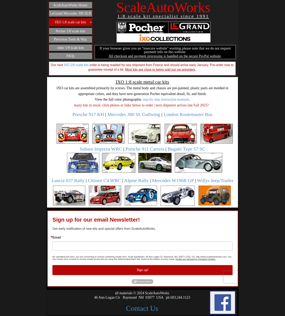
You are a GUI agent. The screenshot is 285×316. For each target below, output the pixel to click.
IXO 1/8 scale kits (76, 65)
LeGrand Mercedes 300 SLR (70, 13)
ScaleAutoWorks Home (70, 5)
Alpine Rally (136, 180)
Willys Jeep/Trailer (215, 180)
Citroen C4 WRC (104, 180)
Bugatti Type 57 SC (186, 149)
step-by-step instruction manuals (165, 99)
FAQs (78, 56)
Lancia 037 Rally (68, 180)
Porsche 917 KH (88, 114)
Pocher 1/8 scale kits (73, 31)
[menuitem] (70, 5)
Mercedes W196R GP (173, 180)
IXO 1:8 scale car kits (73, 22)
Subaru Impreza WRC (101, 149)
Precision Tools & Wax (70, 39)
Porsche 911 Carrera (144, 149)
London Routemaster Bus (188, 114)
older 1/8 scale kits (74, 48)
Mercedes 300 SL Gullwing (133, 114)
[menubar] (70, 31)
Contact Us (142, 308)
